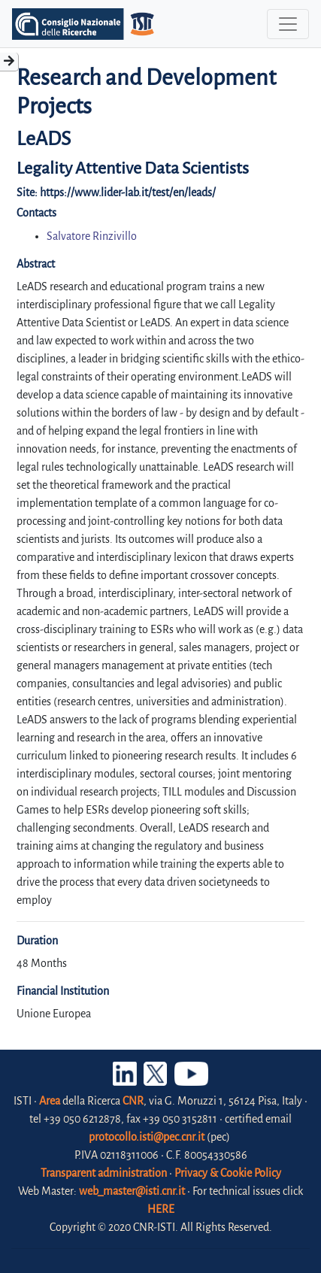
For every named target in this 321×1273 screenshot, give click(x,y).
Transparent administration (104, 1173)
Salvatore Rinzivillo (92, 236)
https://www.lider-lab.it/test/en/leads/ (128, 192)
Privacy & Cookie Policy (227, 1173)
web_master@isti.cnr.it (132, 1191)
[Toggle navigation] (288, 24)
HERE (160, 1209)
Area (49, 1101)
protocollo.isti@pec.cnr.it (146, 1137)
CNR (133, 1101)
